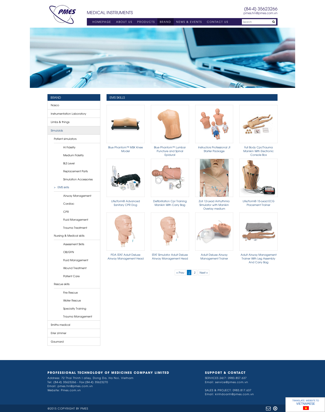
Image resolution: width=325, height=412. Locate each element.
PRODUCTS (146, 21)
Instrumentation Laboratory (68, 113)
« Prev (180, 272)
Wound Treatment (74, 268)
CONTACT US (217, 21)
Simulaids (57, 130)
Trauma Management (77, 316)
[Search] (259, 22)
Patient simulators (65, 138)
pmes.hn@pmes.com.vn (261, 13)
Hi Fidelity (69, 147)
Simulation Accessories (78, 179)
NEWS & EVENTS (189, 21)
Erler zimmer (58, 333)
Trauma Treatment (75, 227)
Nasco (55, 105)
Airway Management (77, 195)
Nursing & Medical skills (69, 235)
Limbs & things (60, 122)
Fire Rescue (70, 292)
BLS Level (69, 163)
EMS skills (63, 187)
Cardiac (68, 203)
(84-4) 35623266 (261, 8)
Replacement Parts (75, 171)
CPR (66, 211)
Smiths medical (60, 324)
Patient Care (71, 276)
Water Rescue (72, 300)
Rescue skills (61, 284)
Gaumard (57, 341)
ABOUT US (124, 21)
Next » (204, 272)
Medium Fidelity (73, 155)
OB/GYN (68, 252)
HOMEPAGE (101, 21)
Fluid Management (75, 219)
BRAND (165, 21)
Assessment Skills (73, 244)
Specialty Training (74, 308)
